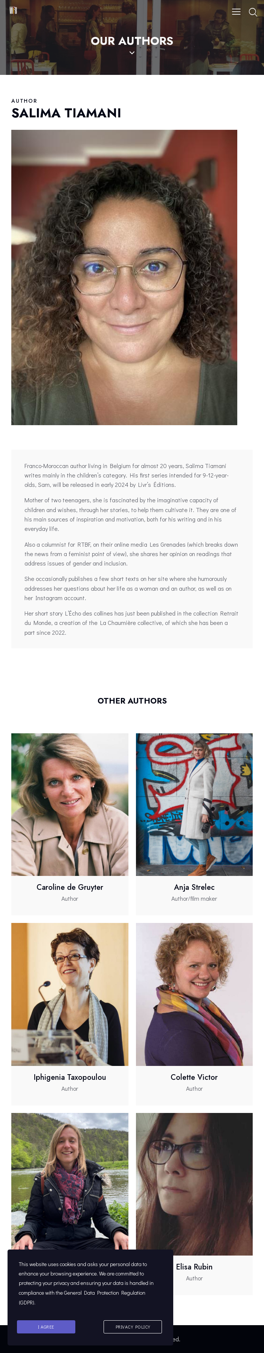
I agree (46, 1327)
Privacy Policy (133, 1327)
